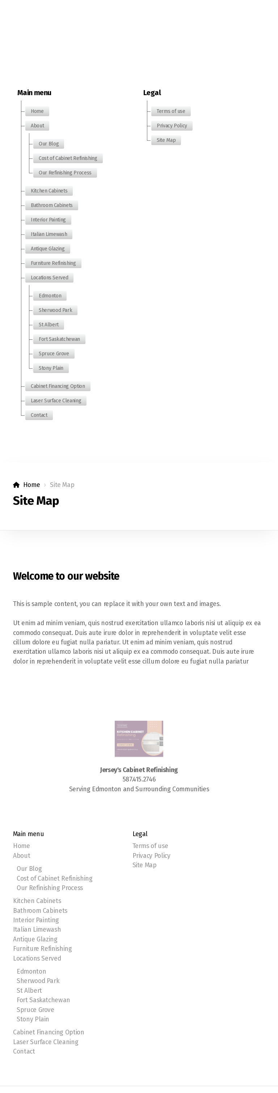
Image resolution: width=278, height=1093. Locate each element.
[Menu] (32, 16)
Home (31, 485)
